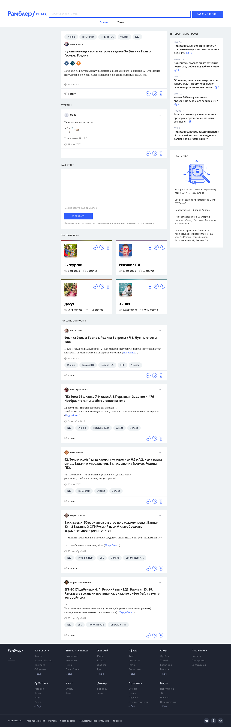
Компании (71, 661)
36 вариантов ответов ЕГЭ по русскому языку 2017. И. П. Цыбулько (195, 191)
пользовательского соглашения (137, 223)
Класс (69, 683)
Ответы (70, 689)
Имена (132, 693)
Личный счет (73, 669)
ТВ (161, 693)
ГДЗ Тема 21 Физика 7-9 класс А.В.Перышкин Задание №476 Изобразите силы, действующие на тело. (109, 399)
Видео (164, 683)
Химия (124, 304)
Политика (39, 665)
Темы (68, 693)
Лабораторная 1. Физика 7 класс (192, 210)
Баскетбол (166, 665)
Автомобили (199, 650)
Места (37, 702)
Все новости (41, 650)
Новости (196, 656)
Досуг (69, 304)
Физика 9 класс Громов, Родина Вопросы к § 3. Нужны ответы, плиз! (111, 340)
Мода (100, 656)
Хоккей (164, 661)
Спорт (164, 650)
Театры (133, 665)
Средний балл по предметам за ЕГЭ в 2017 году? (195, 201)
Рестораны (135, 669)
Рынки (69, 665)
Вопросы (102, 689)
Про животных (168, 702)
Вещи (37, 698)
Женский (102, 650)
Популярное (167, 689)
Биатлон (164, 669)
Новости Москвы (43, 661)
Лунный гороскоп (138, 702)
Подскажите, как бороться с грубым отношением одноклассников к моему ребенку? (196, 49)
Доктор (102, 683)
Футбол (164, 656)
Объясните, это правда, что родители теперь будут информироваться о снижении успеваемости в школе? (196, 84)
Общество (40, 669)
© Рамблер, (13, 721)
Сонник (133, 689)
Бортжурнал (199, 665)
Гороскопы (135, 683)
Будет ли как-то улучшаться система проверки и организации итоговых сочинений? (195, 118)
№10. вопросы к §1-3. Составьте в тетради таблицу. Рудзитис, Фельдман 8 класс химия (195, 220)
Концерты (134, 661)
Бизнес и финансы (77, 650)
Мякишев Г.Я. (130, 265)
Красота (101, 661)
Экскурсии (73, 265)
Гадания (133, 698)
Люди (37, 693)
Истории (39, 689)
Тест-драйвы (198, 661)
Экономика (72, 656)
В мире (38, 656)
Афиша (133, 650)
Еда (99, 669)
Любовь (101, 665)
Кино (131, 656)
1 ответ (70, 93)
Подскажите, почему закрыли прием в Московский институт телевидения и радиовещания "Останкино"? (196, 135)
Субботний (41, 683)
